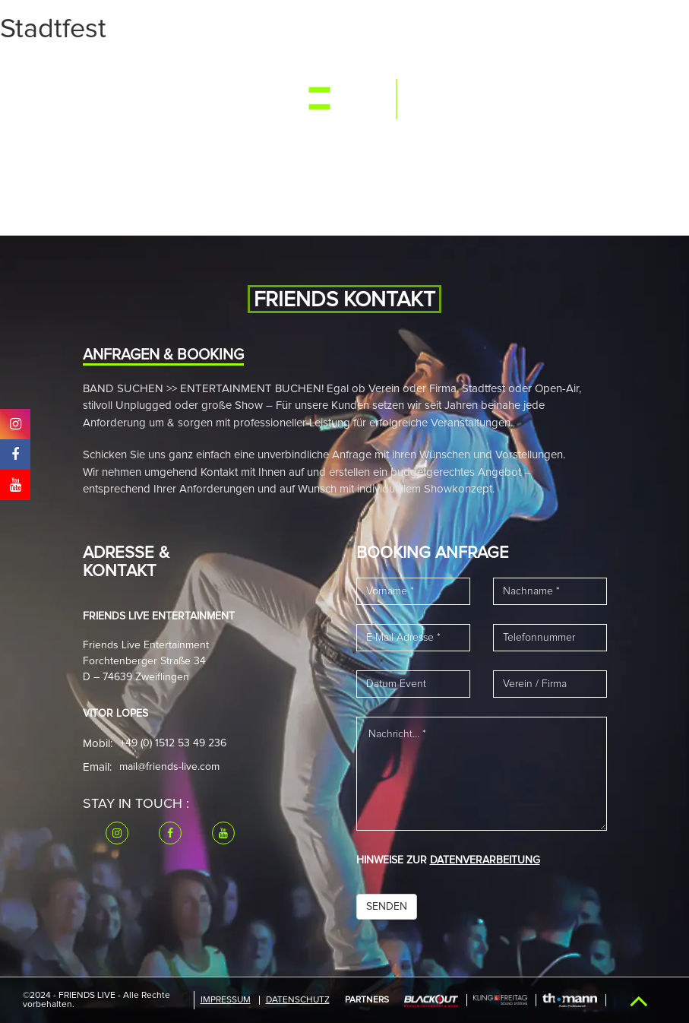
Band (234, 70)
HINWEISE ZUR (448, 860)
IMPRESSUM (226, 1000)
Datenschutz (298, 1000)
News (276, 70)
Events (141, 70)
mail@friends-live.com (169, 767)
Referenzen (112, 144)
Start (91, 70)
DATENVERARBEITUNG (485, 860)
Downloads (194, 144)
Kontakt (264, 144)
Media (190, 70)
